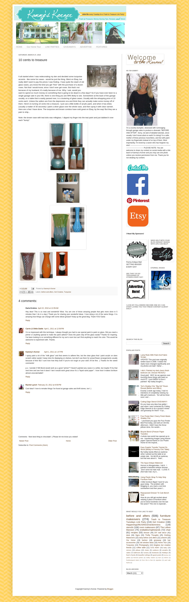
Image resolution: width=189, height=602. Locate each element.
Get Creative (58, 292)
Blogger (110, 589)
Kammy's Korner (49, 288)
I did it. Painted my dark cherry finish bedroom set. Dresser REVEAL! (155, 372)
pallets (128, 557)
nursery (146, 553)
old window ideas (147, 543)
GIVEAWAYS (69, 47)
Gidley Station (150, 557)
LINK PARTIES (52, 47)
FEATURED (101, 47)
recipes (134, 532)
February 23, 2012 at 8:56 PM (49, 385)
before (166, 557)
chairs (147, 550)
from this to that (147, 560)
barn (159, 557)
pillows (138, 550)
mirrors (128, 550)
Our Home (131, 540)
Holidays (165, 553)
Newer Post (23, 441)
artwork (164, 538)
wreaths (165, 550)
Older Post (112, 441)
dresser (146, 533)
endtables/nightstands (150, 530)
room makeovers (147, 527)
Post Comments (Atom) (38, 445)
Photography (144, 545)
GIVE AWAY (154, 547)
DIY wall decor (160, 533)
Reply (28, 320)
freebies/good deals (132, 560)
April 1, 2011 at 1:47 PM (53, 352)
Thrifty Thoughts (152, 535)
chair (168, 530)
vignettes (158, 560)
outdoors (156, 550)
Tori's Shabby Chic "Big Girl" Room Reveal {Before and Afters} (154, 387)
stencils (129, 527)
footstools (155, 553)
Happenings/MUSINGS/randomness (143, 525)
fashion (145, 540)
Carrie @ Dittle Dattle (34, 329)
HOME (19, 47)
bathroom (137, 553)
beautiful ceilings (144, 555)
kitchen (166, 555)
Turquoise (67, 292)
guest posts (157, 555)
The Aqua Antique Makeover (152, 463)
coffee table (141, 548)
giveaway (157, 540)
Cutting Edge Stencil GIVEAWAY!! (154, 402)
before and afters (47, 292)
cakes (128, 553)
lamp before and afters (148, 538)
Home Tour (162, 543)
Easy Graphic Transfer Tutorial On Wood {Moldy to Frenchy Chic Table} (155, 448)
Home (68, 441)
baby (165, 547)
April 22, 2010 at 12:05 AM (48, 308)
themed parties (138, 557)
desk (128, 535)
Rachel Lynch (31, 385)
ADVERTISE (86, 47)
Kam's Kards (130, 555)
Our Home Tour (34, 47)
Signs (137, 535)
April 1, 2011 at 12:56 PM (54, 329)
